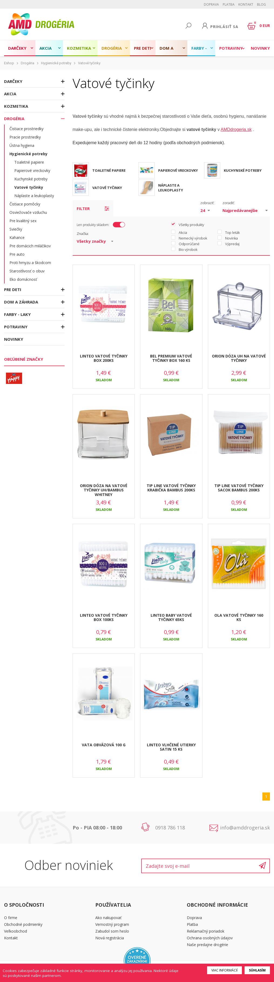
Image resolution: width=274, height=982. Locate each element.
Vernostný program (112, 924)
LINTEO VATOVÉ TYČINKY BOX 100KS (103, 617)
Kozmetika (79, 48)
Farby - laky (199, 50)
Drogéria (112, 48)
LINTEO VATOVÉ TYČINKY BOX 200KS (103, 358)
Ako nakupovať (108, 917)
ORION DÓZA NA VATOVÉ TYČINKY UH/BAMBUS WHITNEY (103, 490)
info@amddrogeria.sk (245, 827)
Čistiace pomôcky (24, 204)
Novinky (260, 48)
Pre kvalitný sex (22, 220)
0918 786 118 (170, 827)
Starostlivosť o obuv (27, 271)
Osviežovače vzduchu (28, 212)
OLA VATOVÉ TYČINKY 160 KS (238, 617)
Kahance (17, 237)
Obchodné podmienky (23, 924)
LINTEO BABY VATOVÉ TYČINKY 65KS (171, 617)
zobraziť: (207, 202)
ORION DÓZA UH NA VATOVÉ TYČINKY (239, 358)
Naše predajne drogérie (207, 944)
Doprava (211, 4)
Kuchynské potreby (31, 178)
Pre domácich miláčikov (30, 245)
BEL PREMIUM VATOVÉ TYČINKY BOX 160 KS (171, 358)
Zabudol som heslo (112, 931)
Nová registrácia (109, 937)
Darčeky (17, 48)
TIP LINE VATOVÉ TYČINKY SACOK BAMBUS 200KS (238, 488)
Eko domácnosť (23, 279)
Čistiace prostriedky (26, 128)
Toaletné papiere (29, 162)
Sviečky (15, 229)
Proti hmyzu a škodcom (30, 262)
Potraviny (231, 48)
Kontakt (245, 4)
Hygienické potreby (56, 63)
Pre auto (17, 254)
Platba (229, 4)
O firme (10, 917)
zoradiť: (228, 202)
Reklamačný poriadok (205, 931)
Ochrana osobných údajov (210, 937)
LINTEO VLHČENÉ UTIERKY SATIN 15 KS (171, 747)
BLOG (261, 4)
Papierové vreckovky (32, 170)
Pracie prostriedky (25, 137)
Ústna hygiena (21, 145)
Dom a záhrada (169, 50)
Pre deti (142, 48)
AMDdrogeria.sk (236, 129)
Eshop (9, 63)
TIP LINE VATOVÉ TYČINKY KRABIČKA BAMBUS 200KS (171, 488)
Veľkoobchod (15, 931)
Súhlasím (257, 970)
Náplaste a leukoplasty (34, 195)
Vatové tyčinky (89, 63)
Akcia (45, 48)
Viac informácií (224, 970)
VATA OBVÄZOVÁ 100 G (104, 744)
